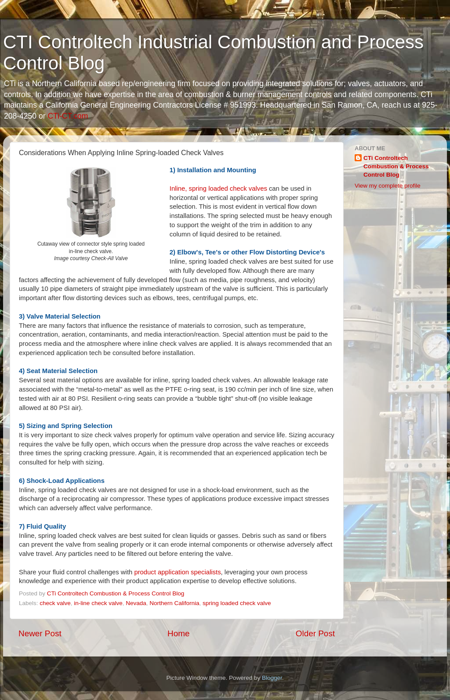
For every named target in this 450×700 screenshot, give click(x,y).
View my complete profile (388, 185)
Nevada (136, 603)
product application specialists (177, 572)
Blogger (272, 678)
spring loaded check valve (237, 603)
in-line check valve (98, 603)
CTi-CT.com (67, 116)
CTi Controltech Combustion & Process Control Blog (396, 166)
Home (178, 633)
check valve (55, 603)
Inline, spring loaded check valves (218, 188)
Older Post (315, 633)
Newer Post (40, 633)
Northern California (174, 603)
